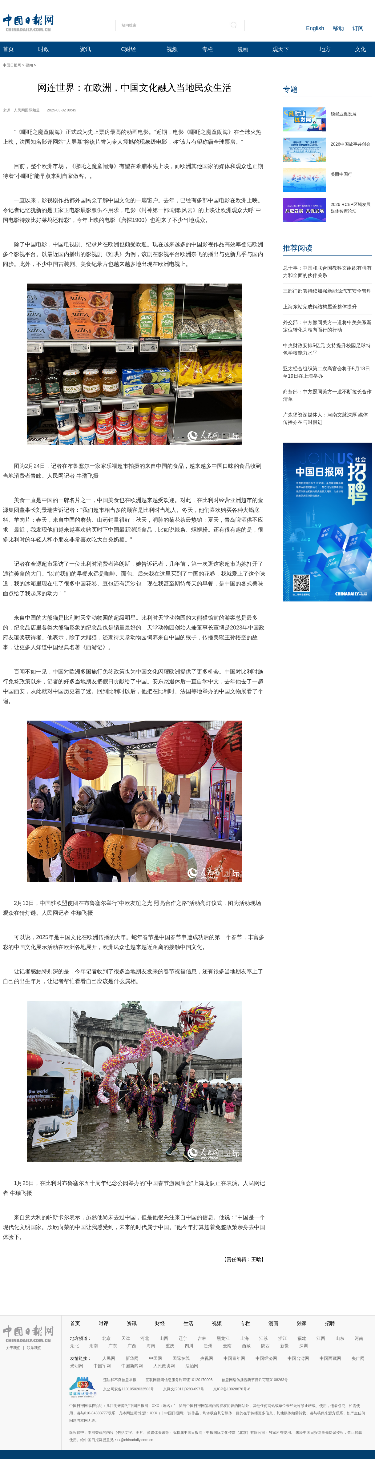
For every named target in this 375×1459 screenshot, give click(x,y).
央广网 (358, 1358)
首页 (8, 49)
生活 (188, 1323)
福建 (301, 1338)
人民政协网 (164, 1365)
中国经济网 (266, 1358)
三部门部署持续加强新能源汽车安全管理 (327, 291)
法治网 (191, 1365)
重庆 (170, 1345)
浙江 (282, 1338)
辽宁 (183, 1338)
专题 (290, 89)
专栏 (207, 49)
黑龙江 (223, 1338)
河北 (144, 1338)
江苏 (263, 1338)
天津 (125, 1338)
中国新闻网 (132, 1365)
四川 (189, 1345)
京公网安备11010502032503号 (128, 1389)
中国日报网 (12, 65)
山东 (340, 1338)
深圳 (303, 1345)
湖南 (93, 1345)
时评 (103, 1323)
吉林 (202, 1338)
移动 (338, 28)
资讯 (85, 49)
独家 (302, 1323)
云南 (227, 1345)
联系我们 (34, 1348)
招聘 (330, 1323)
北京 (106, 1338)
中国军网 (102, 1365)
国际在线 (181, 1358)
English (315, 28)
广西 (131, 1345)
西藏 (246, 1345)
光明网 (76, 1365)
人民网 (108, 1358)
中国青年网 (234, 1358)
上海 (244, 1338)
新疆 (284, 1345)
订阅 (358, 28)
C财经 (128, 49)
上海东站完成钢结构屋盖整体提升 (320, 306)
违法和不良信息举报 (119, 1380)
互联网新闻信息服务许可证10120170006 (179, 1380)
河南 (359, 1338)
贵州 (208, 1345)
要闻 (29, 65)
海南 (151, 1345)
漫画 (242, 49)
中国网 (155, 1358)
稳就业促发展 (344, 113)
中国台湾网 (298, 1358)
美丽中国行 (341, 174)
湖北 (74, 1345)
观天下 (280, 49)
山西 (163, 1338)
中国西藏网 (330, 1358)
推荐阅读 (297, 248)
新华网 (132, 1358)
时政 (43, 49)
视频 (172, 49)
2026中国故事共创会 (350, 144)
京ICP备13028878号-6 (231, 1389)
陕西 (265, 1345)
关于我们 (13, 1348)
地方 (325, 49)
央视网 (206, 1358)
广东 (112, 1345)
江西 (321, 1338)
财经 (160, 1323)
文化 (360, 49)
